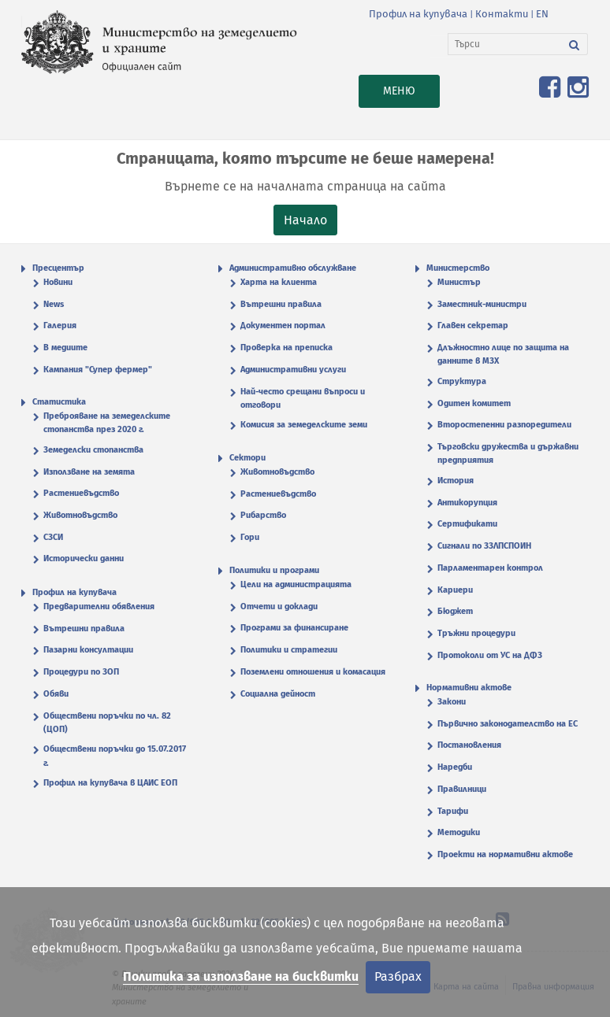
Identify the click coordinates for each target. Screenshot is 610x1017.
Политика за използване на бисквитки (241, 976)
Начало (305, 220)
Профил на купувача (418, 14)
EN (542, 14)
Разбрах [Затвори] (398, 976)
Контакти (501, 14)
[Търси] (505, 44)
